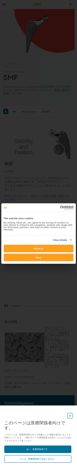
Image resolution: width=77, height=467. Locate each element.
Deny (38, 257)
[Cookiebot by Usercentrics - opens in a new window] (60, 207)
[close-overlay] (70, 415)
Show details (60, 240)
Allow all (38, 248)
